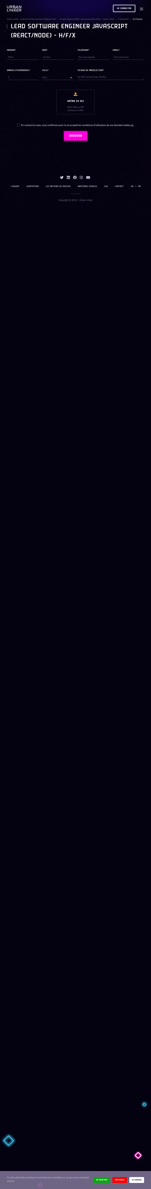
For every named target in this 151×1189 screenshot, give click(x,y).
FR (139, 186)
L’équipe (15, 186)
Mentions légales (87, 186)
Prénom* (11, 50)
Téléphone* (83, 50)
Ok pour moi (101, 1180)
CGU (106, 186)
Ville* (45, 70)
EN (132, 186)
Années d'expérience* (18, 70)
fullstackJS (123, 19)
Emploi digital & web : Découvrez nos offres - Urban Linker (87, 19)
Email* (116, 50)
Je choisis (137, 1180)
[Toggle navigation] (141, 8)
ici (132, 125)
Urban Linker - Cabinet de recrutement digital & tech (31, 19)
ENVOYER (75, 136)
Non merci (119, 1180)
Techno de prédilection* (90, 70)
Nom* (44, 50)
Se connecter (124, 8)
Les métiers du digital (58, 186)
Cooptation (32, 186)
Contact (119, 186)
